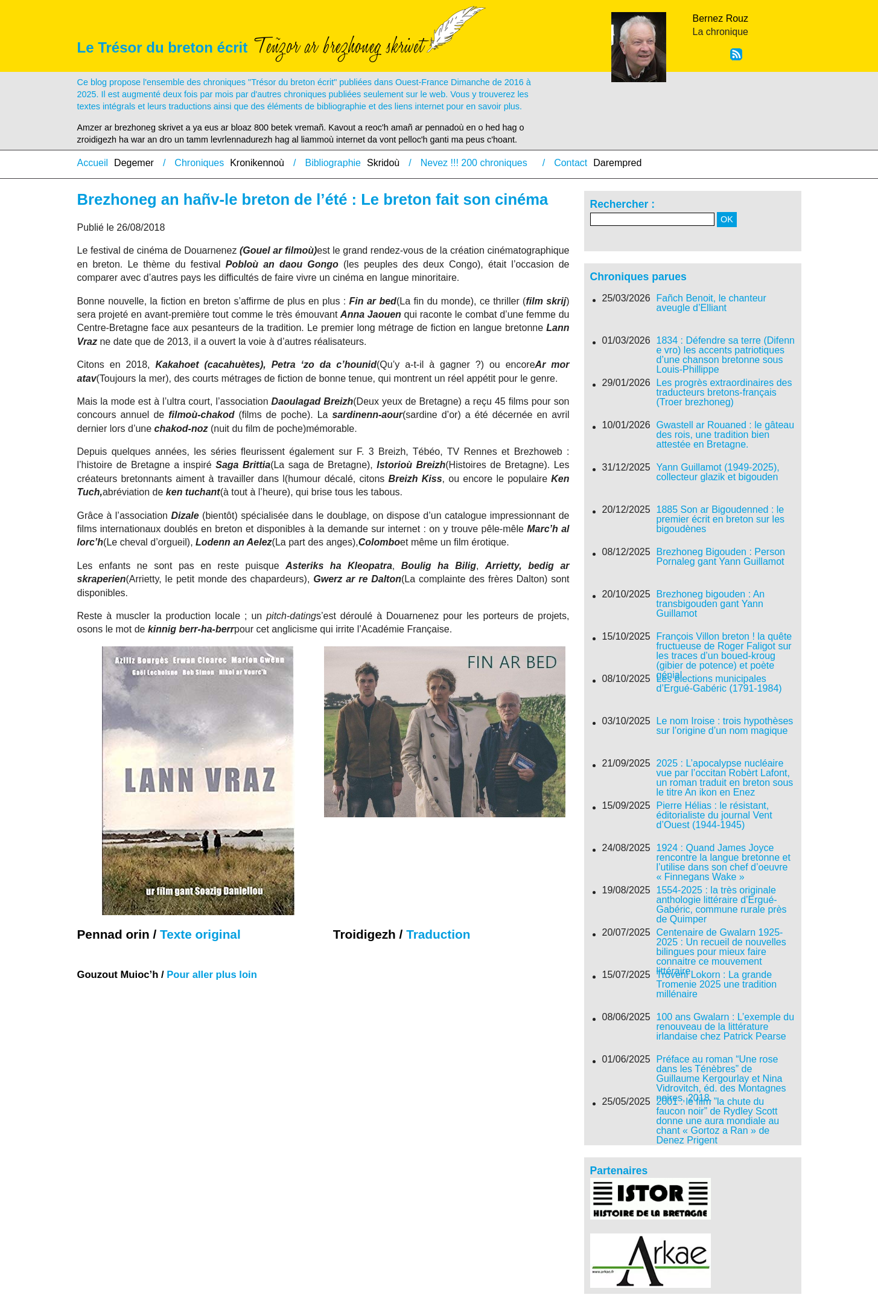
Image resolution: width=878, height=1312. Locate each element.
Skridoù (383, 163)
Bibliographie (333, 163)
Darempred (617, 163)
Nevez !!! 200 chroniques (474, 163)
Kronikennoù (257, 163)
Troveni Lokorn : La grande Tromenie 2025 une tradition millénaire (717, 984)
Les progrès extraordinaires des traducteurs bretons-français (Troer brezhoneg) (724, 392)
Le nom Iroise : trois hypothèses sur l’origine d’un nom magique (725, 726)
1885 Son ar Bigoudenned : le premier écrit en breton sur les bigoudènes (721, 519)
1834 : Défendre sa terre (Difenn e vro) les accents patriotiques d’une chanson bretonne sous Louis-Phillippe (726, 355)
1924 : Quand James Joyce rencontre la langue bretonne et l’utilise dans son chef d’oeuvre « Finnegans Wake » (724, 862)
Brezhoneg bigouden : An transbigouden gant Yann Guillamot (711, 604)
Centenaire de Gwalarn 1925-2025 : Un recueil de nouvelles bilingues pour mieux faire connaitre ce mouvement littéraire (721, 952)
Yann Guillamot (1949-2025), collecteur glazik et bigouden (718, 472)
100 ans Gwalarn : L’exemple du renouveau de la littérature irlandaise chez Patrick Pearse (726, 1026)
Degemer (134, 163)
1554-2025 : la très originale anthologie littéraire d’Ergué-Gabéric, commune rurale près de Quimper (722, 905)
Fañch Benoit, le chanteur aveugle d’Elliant (711, 303)
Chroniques (199, 163)
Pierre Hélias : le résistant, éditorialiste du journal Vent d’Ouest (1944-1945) (714, 815)
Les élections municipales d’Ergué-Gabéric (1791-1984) (719, 683)
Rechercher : (622, 204)
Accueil (93, 163)
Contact (570, 163)
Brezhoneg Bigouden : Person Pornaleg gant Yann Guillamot (721, 557)
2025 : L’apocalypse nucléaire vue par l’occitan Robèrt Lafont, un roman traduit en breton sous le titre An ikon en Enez (725, 778)
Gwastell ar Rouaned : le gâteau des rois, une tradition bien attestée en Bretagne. (726, 434)
